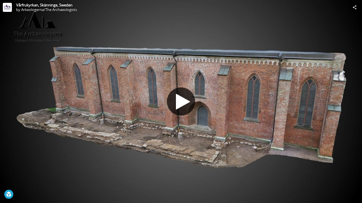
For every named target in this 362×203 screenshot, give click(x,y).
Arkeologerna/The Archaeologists (49, 9)
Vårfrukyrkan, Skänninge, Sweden (44, 5)
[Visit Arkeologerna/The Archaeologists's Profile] (7, 7)
